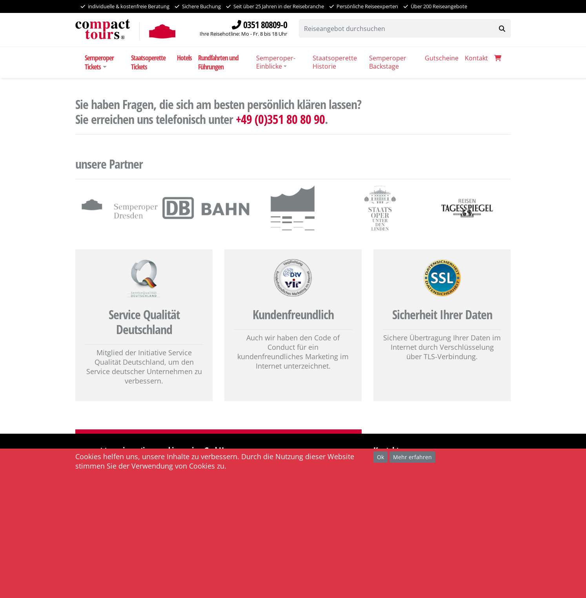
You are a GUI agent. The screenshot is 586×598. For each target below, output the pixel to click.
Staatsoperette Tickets (148, 62)
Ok (380, 457)
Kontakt (476, 58)
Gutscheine (442, 58)
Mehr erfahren (412, 457)
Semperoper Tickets (99, 62)
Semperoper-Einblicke (275, 62)
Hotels (184, 57)
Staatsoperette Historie (335, 62)
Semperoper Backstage (387, 62)
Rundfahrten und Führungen (218, 62)
